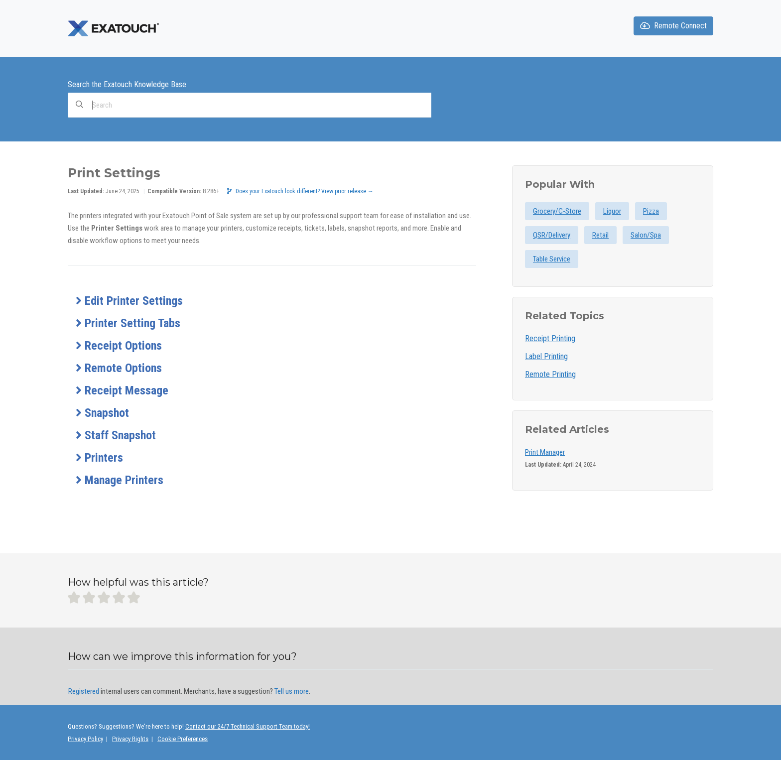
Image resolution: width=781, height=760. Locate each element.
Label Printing (546, 356)
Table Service (551, 258)
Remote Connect (673, 25)
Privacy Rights (130, 739)
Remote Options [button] (119, 368)
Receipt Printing (550, 338)
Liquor (612, 211)
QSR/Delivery (551, 235)
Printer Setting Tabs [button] (128, 323)
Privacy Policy (85, 739)
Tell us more (291, 691)
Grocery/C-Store (557, 211)
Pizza (651, 211)
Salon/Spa (646, 235)
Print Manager (545, 452)
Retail (600, 235)
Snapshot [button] (102, 413)
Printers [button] (99, 458)
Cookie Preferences (182, 739)
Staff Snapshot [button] (116, 435)
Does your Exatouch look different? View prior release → (300, 191)
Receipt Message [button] (122, 390)
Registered (83, 691)
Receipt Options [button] (119, 346)
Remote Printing (550, 374)
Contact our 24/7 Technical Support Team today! (247, 726)
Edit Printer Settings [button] (129, 301)
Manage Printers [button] (119, 480)
